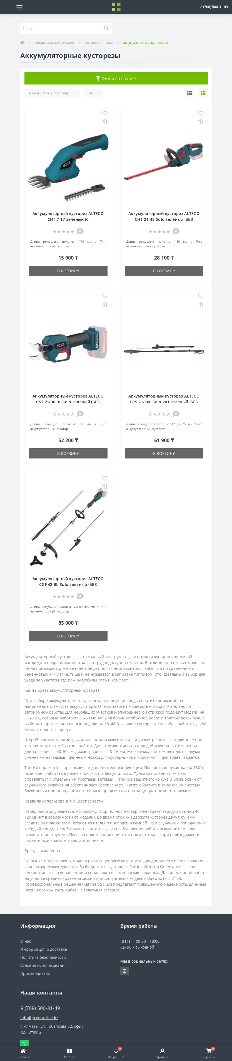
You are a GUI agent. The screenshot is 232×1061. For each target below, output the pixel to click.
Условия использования (43, 965)
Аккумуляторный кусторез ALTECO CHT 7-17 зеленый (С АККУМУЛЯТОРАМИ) (68, 219)
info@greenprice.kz (39, 1017)
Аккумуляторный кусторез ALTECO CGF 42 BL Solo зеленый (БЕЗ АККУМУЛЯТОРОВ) (68, 584)
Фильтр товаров (116, 78)
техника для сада (98, 42)
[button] (214, 6)
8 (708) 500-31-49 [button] (40, 1008)
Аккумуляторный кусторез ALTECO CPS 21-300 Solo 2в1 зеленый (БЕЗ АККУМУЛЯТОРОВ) (163, 401)
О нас (25, 941)
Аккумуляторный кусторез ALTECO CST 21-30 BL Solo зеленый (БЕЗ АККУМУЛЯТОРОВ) (68, 401)
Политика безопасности (43, 957)
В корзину (68, 270)
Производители (35, 973)
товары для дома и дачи (54, 42)
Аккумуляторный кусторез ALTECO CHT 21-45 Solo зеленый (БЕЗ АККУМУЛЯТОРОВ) (163, 219)
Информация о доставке (43, 949)
